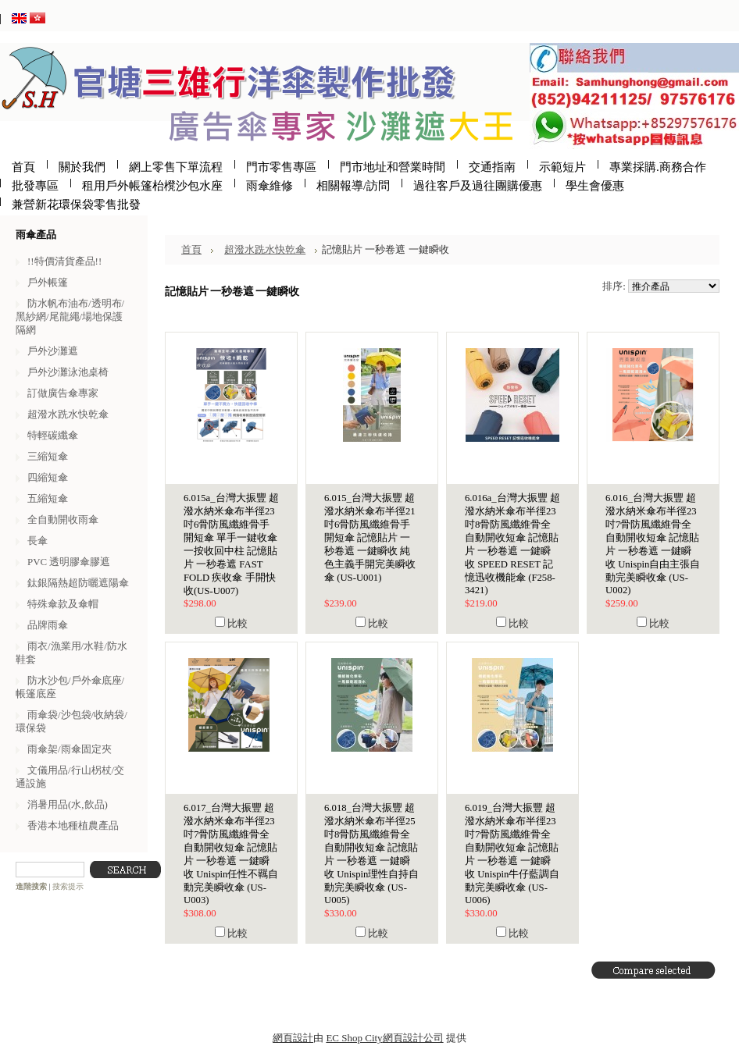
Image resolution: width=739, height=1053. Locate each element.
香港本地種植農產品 (73, 825)
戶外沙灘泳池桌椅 (68, 372)
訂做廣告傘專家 (62, 393)
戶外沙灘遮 (52, 351)
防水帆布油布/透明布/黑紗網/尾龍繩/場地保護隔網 (70, 316)
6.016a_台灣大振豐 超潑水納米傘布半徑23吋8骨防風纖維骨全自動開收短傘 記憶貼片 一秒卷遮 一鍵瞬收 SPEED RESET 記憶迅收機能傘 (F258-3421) (512, 544)
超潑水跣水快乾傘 (68, 414)
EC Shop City (354, 1038)
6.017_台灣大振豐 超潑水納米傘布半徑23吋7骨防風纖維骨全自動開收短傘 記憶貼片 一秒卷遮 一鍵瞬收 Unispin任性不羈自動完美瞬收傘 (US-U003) (231, 853)
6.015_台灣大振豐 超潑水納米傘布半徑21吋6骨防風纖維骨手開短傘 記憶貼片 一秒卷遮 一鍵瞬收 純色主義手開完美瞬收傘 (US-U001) (370, 538)
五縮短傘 (47, 498)
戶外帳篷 (47, 282)
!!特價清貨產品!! (64, 261)
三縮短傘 (47, 456)
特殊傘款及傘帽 (62, 604)
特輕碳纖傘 (52, 435)
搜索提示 (68, 886)
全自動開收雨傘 (62, 519)
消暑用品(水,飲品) (67, 804)
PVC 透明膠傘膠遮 (68, 561)
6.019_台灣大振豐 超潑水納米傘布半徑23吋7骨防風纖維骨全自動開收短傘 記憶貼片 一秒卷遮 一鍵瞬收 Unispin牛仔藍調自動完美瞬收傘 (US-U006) (512, 853)
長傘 (37, 540)
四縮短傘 (47, 477)
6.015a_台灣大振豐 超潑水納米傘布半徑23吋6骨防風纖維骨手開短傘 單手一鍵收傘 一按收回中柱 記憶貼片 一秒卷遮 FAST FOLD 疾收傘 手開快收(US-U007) (231, 544)
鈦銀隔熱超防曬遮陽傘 (78, 583)
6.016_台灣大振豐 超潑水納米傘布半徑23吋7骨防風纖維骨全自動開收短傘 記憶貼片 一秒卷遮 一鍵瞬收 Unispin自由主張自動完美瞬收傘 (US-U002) (652, 544)
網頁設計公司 (413, 1038)
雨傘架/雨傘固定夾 (69, 749)
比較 (237, 623)
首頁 (191, 249)
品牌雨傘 (47, 625)
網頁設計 (293, 1038)
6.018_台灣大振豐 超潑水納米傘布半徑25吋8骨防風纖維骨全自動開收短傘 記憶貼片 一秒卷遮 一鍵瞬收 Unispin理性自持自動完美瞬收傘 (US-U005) (371, 853)
